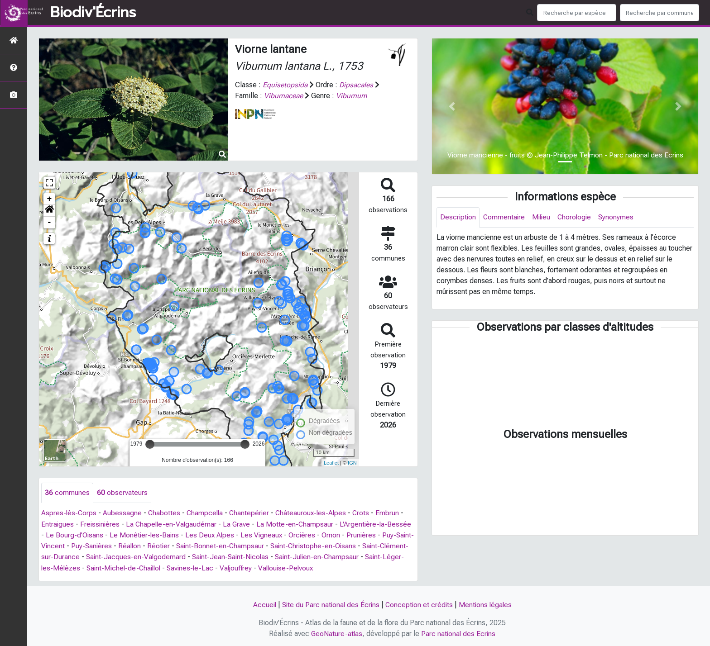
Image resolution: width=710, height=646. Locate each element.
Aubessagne (123, 513)
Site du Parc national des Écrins (329, 604)
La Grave (240, 524)
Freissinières (101, 524)
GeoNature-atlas (336, 633)
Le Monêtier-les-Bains (171, 535)
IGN (352, 463)
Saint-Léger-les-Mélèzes (86, 567)
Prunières (391, 535)
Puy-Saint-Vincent (69, 546)
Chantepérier (252, 513)
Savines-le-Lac (240, 567)
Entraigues (57, 524)
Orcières (331, 535)
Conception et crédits (419, 604)
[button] (49, 211)
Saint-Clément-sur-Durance (84, 556)
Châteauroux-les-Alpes (315, 513)
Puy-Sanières (125, 546)
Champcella (206, 513)
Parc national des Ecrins (459, 633)
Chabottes (165, 513)
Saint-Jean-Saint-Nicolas (281, 556)
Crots (366, 513)
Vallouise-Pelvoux (339, 567)
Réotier (193, 546)
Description (458, 217)
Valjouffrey (287, 567)
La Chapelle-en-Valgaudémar (174, 524)
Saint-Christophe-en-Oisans (351, 546)
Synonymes (620, 217)
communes (67, 493)
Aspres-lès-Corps (69, 513)
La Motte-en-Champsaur (299, 524)
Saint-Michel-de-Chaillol (171, 567)
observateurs (122, 493)
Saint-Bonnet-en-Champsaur (256, 546)
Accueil (262, 604)
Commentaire (505, 217)
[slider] (149, 444)
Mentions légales (487, 604)
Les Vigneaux (290, 535)
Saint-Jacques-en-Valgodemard (184, 556)
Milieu (543, 217)
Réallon (164, 546)
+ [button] (49, 199)
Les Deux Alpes (238, 535)
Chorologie (578, 217)
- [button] (49, 222)
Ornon (360, 535)
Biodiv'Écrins (93, 13)
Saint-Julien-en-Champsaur (370, 556)
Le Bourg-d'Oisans (101, 535)
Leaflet (331, 463)
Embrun (393, 513)
